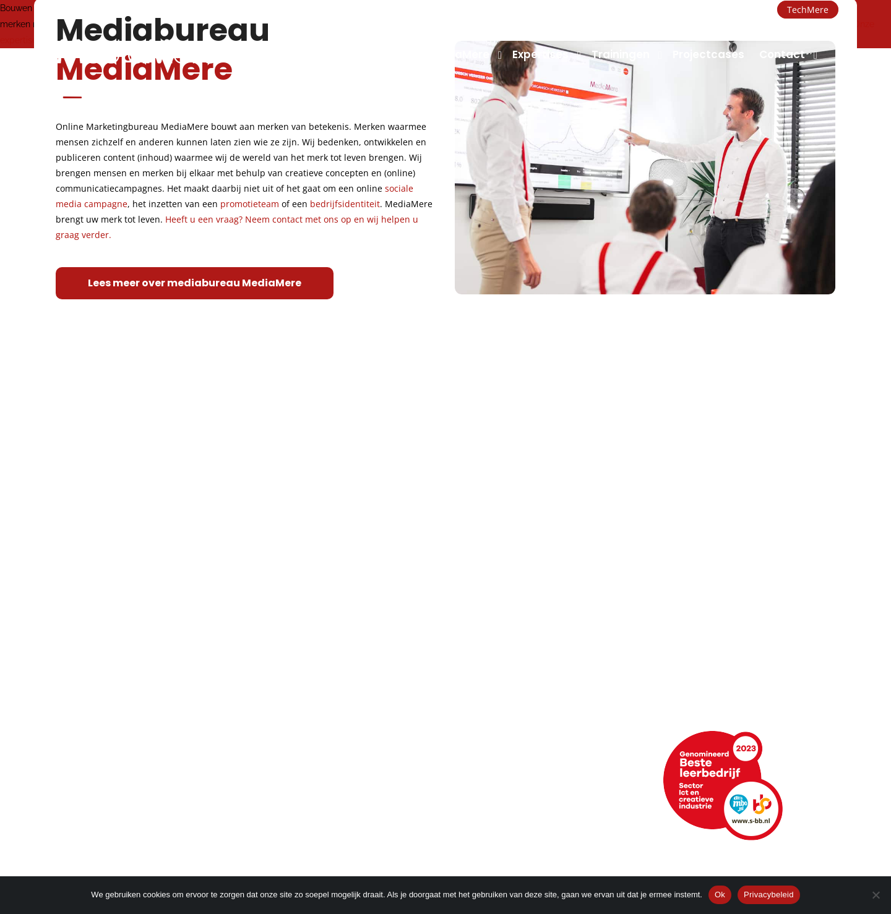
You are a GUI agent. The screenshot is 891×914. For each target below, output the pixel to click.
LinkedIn (495, 783)
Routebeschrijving (100, 783)
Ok (720, 894)
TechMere (808, 9)
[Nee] (875, 895)
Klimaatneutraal (95, 699)
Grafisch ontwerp (312, 664)
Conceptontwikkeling (523, 664)
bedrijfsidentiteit (345, 204)
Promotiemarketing (519, 699)
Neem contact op (99, 766)
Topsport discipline (103, 682)
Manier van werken (103, 664)
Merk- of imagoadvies (323, 699)
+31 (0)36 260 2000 (210, 9)
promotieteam (249, 204)
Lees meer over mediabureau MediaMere (194, 283)
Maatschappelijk (96, 716)
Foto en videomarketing (530, 682)
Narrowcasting (506, 716)
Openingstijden (92, 800)
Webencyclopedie (101, 818)
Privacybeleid (769, 894)
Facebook (500, 800)
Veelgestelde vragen (107, 835)
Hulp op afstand (315, 818)
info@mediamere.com (98, 9)
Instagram (501, 818)
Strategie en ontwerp (322, 682)
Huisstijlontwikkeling (318, 716)
